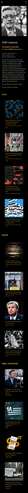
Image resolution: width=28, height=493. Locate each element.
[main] (14, 45)
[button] (2, 2)
